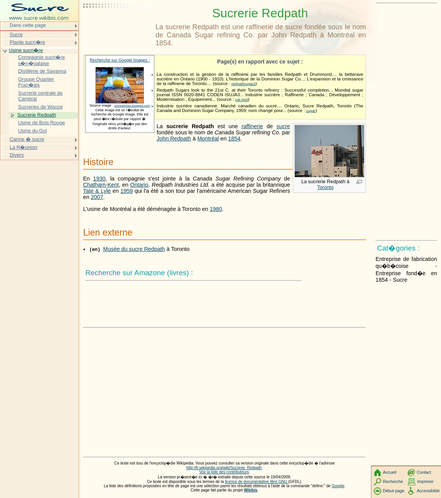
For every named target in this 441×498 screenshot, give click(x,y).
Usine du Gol (32, 131)
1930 (99, 178)
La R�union (23, 147)
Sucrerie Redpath (36, 115)
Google (338, 486)
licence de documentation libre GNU (256, 482)
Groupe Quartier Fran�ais (36, 82)
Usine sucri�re (26, 50)
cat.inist (241, 99)
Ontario (139, 185)
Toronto (325, 187)
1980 (216, 209)
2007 (97, 197)
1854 (234, 138)
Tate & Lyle (97, 191)
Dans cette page (28, 25)
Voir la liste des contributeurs (224, 472)
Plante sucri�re (27, 42)
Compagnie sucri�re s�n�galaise (41, 60)
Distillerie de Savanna (42, 71)
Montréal (208, 138)
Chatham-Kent (101, 185)
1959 (126, 191)
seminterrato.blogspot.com (132, 105)
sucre (283, 126)
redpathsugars (243, 84)
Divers (17, 155)
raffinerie (252, 126)
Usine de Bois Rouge (41, 122)
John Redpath (174, 138)
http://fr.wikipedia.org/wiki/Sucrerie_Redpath (224, 468)
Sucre (16, 34)
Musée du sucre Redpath (134, 249)
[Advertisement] (117, 25)
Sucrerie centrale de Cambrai (40, 96)
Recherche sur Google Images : (120, 60)
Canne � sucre (27, 139)
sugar (310, 111)
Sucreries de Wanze (40, 107)
